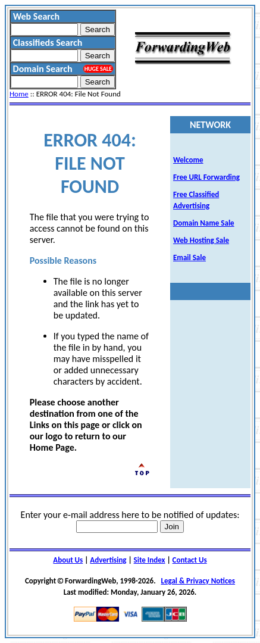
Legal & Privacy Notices (198, 580)
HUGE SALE (98, 69)
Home (19, 93)
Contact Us (190, 559)
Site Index (149, 559)
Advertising (108, 559)
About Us (68, 559)
